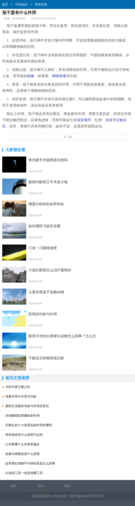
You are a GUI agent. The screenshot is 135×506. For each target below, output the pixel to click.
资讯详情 (41, 4)
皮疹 (109, 120)
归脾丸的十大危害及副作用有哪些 (28, 425)
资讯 (67, 486)
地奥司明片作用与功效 (20, 396)
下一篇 (67, 137)
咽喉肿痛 (59, 76)
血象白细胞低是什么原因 (22, 454)
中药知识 (21, 4)
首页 (5, 4)
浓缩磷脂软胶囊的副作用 (22, 415)
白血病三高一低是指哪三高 (24, 473)
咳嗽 (30, 76)
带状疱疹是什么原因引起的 (24, 434)
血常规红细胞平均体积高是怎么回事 (30, 463)
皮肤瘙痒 (84, 120)
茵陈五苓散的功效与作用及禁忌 (27, 406)
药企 (40, 486)
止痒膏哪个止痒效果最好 (22, 444)
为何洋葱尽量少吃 (17, 387)
